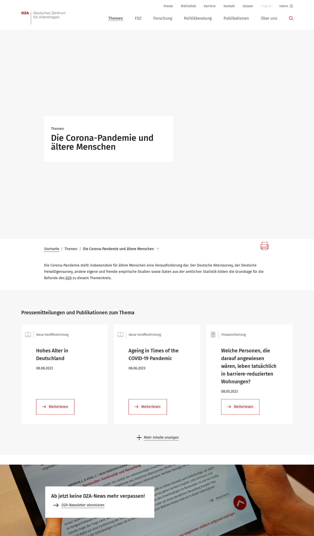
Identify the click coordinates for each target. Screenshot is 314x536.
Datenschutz (234, 524)
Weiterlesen (58, 307)
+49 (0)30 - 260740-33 (127, 500)
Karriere (210, 6)
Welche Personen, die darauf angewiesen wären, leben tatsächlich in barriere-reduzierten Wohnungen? (249, 266)
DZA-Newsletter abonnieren (82, 406)
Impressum (209, 524)
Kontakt (229, 6)
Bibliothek (188, 6)
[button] (115, 17)
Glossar (248, 6)
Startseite (51, 149)
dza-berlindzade (42, 500)
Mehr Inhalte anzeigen (161, 338)
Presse (168, 6)
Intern (284, 6)
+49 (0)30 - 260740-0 (84, 500)
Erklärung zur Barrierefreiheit (272, 524)
